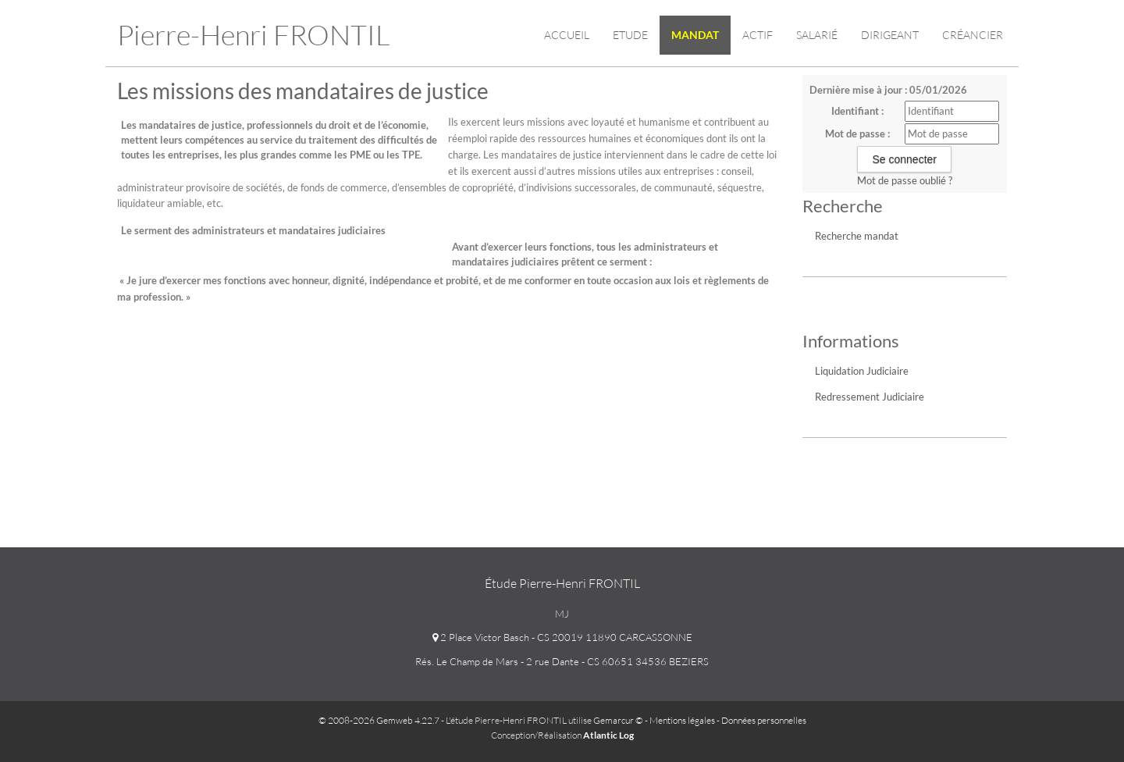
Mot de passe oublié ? (904, 180)
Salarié (817, 34)
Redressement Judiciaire (869, 396)
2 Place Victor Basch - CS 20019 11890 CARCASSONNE (562, 637)
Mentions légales (682, 720)
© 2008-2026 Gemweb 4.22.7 (378, 720)
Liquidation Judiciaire (862, 371)
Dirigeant (890, 34)
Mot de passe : (857, 133)
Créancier (972, 34)
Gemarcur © (618, 720)
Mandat (695, 34)
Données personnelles (763, 720)
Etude (630, 34)
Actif (757, 34)
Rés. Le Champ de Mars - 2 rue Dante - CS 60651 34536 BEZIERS (562, 661)
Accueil (566, 34)
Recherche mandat (856, 236)
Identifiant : (857, 111)
